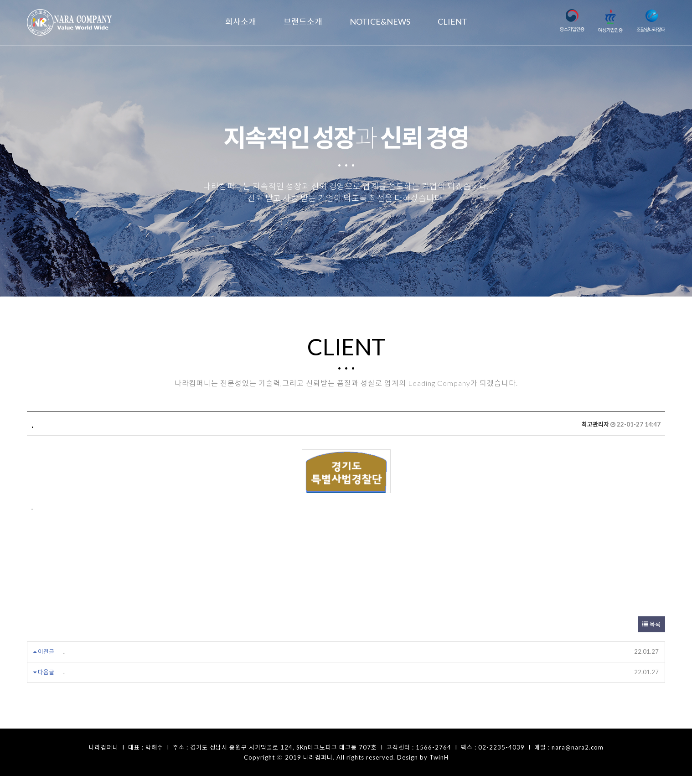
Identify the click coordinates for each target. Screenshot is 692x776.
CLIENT (452, 21)
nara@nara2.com (578, 747)
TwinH (439, 757)
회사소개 (240, 21)
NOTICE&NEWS (380, 21)
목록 (651, 624)
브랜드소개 (303, 21)
